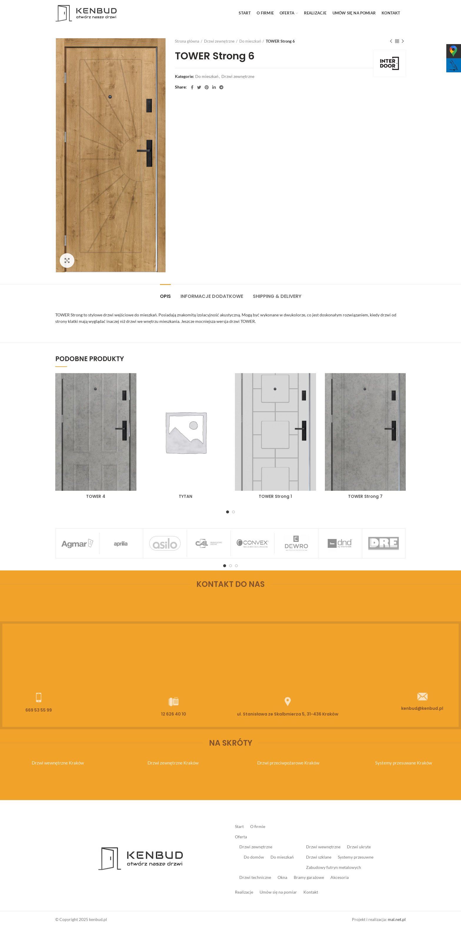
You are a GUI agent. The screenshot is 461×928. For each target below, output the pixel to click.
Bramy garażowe (309, 877)
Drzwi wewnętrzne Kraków (58, 762)
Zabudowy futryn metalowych (333, 867)
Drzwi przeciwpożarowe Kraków (288, 762)
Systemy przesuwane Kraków (403, 762)
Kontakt (310, 891)
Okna (282, 877)
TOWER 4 (95, 496)
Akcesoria (339, 877)
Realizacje (244, 891)
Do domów (254, 856)
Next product (403, 41)
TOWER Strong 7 (365, 496)
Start (239, 826)
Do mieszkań (250, 41)
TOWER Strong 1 (275, 496)
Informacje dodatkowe (212, 296)
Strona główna (187, 41)
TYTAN (185, 496)
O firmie (257, 826)
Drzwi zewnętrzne (219, 41)
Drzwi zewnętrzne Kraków (173, 762)
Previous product (391, 41)
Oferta (241, 836)
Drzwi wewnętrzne (323, 846)
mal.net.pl (397, 919)
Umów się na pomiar (278, 891)
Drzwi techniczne (255, 877)
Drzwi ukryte (359, 846)
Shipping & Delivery (277, 296)
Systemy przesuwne (355, 856)
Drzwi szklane (318, 856)
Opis (165, 296)
